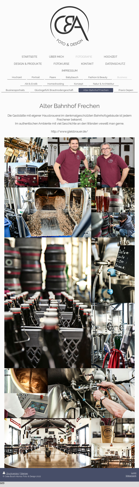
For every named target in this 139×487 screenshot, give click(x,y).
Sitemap (24, 473)
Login (133, 473)
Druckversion (11, 473)
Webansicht (131, 476)
